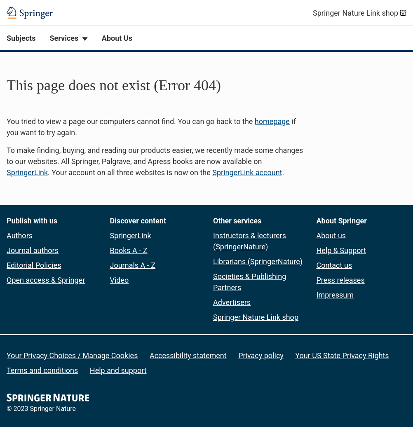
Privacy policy (261, 355)
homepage (272, 121)
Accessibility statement (188, 355)
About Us (117, 38)
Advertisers (232, 302)
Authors (20, 235)
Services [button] (63, 38)
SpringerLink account (247, 172)
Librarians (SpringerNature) (258, 261)
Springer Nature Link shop (255, 317)
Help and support (118, 370)
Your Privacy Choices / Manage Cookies (72, 355)
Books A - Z (129, 250)
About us (331, 235)
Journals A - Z (133, 265)
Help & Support (341, 250)
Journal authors (33, 250)
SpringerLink (27, 172)
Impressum (335, 295)
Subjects (21, 38)
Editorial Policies (34, 265)
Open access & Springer (46, 280)
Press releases (341, 280)
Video (119, 280)
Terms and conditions (42, 370)
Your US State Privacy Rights (342, 355)
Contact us (334, 265)
